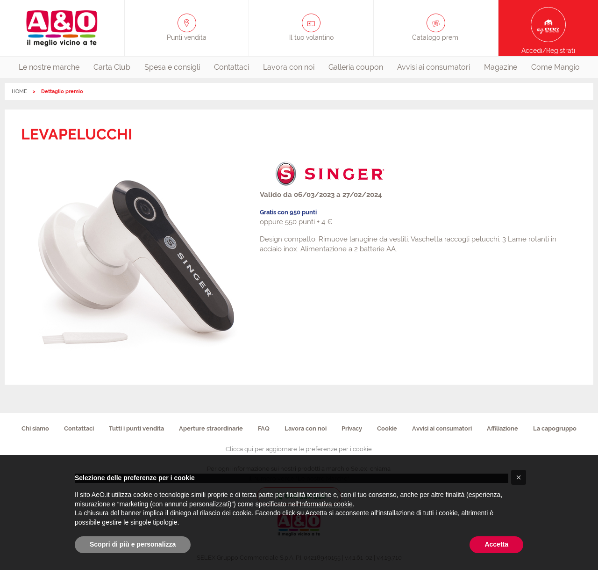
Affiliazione (502, 428)
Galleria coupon (355, 67)
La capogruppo (555, 428)
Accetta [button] (496, 544)
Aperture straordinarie (211, 428)
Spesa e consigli (172, 67)
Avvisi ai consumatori (433, 67)
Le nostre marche (49, 67)
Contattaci (231, 67)
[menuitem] (49, 67)
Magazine (500, 67)
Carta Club (111, 67)
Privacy (352, 428)
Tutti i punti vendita (136, 428)
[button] (518, 477)
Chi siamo (35, 428)
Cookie (387, 428)
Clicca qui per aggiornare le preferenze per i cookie (299, 449)
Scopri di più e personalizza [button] (133, 544)
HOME (19, 91)
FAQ (264, 428)
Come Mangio (555, 67)
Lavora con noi (288, 67)
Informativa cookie (326, 504)
